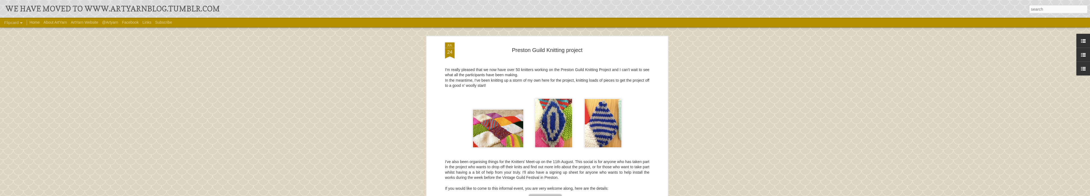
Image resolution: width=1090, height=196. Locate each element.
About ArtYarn (55, 22)
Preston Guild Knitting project (547, 45)
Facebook (130, 22)
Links (147, 22)
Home (34, 22)
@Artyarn (110, 22)
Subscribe (163, 22)
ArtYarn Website (84, 22)
